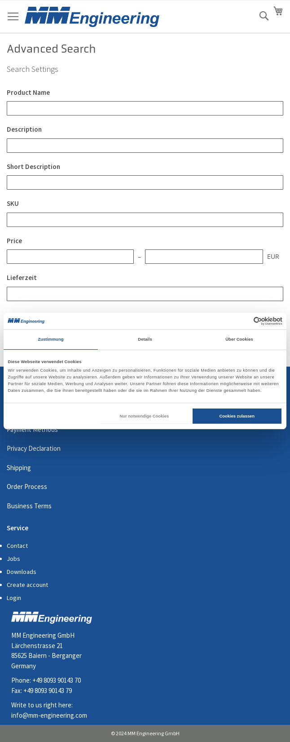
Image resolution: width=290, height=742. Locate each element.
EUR (273, 256)
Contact (17, 546)
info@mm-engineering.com (49, 715)
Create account (27, 585)
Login (14, 598)
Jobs (13, 559)
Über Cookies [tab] (239, 339)
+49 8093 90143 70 (56, 680)
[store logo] (92, 17)
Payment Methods (32, 429)
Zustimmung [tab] (50, 339)
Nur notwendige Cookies (144, 416)
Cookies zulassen (237, 416)
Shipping (19, 467)
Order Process (27, 486)
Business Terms (29, 506)
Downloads (21, 572)
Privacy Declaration (34, 448)
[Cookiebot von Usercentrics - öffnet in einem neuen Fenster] (243, 321)
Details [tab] (145, 339)
